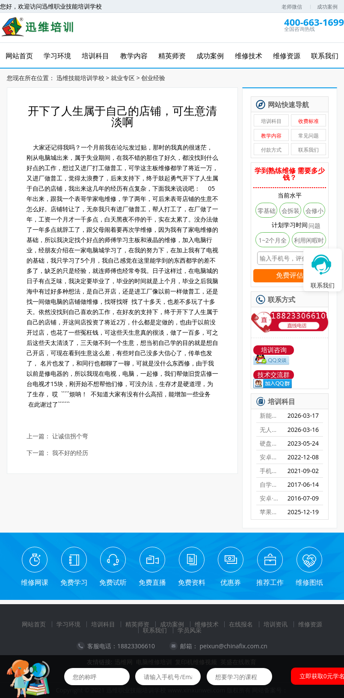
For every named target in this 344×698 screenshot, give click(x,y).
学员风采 (190, 630)
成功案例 (327, 6)
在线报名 (241, 624)
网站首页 (34, 624)
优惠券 (230, 582)
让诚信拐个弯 (70, 436)
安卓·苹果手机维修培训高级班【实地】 (270, 498)
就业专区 (123, 78)
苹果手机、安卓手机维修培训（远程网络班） (270, 512)
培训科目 (271, 121)
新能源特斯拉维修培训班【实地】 (270, 415)
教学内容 (271, 135)
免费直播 (152, 582)
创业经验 (153, 78)
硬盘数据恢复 (270, 443)
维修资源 (310, 624)
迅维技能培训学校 (80, 78)
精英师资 (137, 624)
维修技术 (207, 624)
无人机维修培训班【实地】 (270, 429)
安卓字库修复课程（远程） (270, 457)
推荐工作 (270, 582)
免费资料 (191, 582)
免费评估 (289, 275)
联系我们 (308, 149)
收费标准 (308, 121)
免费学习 (74, 582)
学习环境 (68, 624)
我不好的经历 (70, 453)
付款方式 (271, 149)
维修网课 (34, 582)
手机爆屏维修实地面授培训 (270, 471)
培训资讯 (276, 624)
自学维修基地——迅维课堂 (270, 484)
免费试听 (113, 582)
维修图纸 (309, 582)
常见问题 (308, 135)
